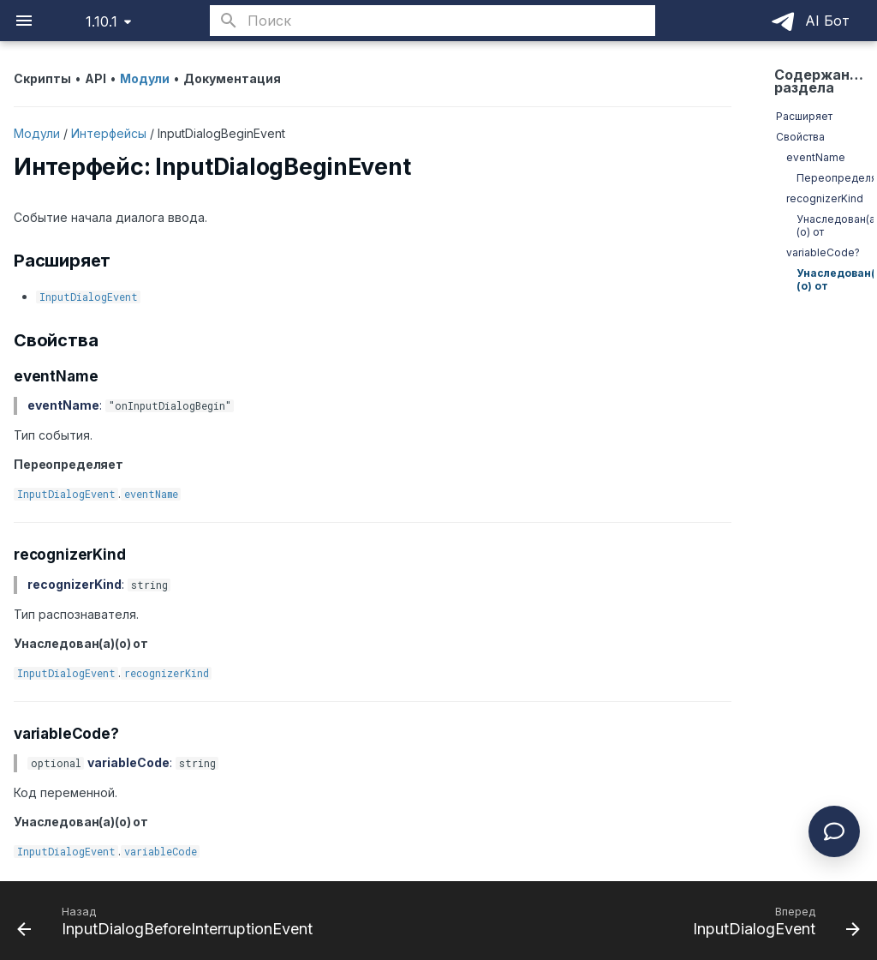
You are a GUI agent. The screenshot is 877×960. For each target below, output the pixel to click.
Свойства (800, 136)
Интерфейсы (108, 133)
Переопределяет (835, 177)
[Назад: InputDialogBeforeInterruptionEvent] (168, 921)
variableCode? (823, 252)
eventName (815, 157)
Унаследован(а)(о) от (835, 225)
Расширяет (804, 116)
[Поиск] (432, 20)
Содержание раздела (820, 81)
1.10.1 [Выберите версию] (101, 21)
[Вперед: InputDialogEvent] (773, 921)
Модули (37, 133)
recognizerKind (824, 198)
